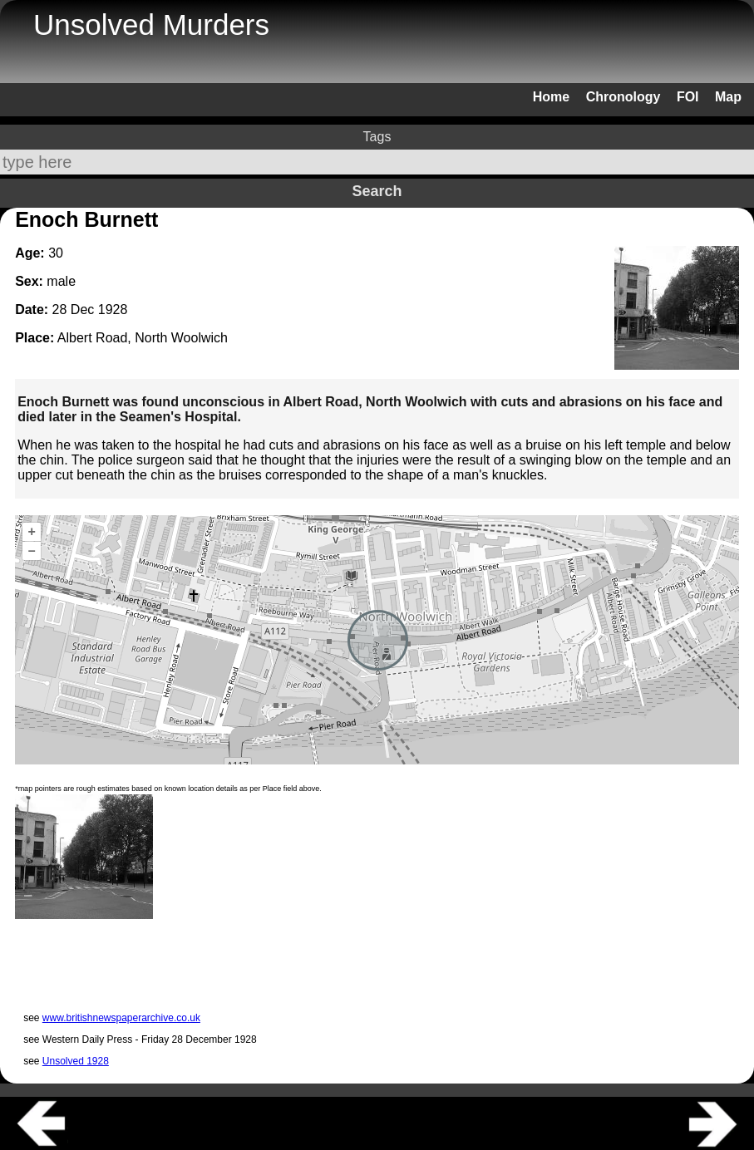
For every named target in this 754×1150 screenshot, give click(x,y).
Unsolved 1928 (75, 1061)
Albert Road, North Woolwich (142, 338)
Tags (377, 137)
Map (728, 97)
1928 (113, 309)
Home (551, 97)
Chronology (623, 97)
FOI (688, 97)
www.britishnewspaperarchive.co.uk (121, 1018)
